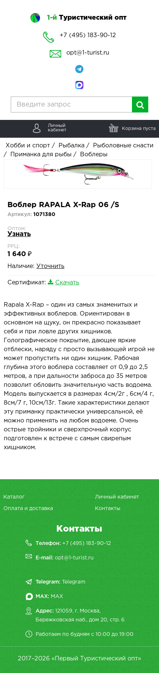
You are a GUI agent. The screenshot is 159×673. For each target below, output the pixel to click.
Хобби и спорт (28, 145)
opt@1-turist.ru (87, 53)
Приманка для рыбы (41, 154)
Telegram (73, 582)
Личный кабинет (117, 497)
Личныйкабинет (57, 128)
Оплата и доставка (28, 508)
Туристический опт (86, 18)
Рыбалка (72, 145)
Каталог (13, 497)
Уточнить (50, 266)
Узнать (19, 234)
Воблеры (93, 154)
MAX (57, 596)
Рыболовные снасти (123, 145)
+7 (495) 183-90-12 (86, 543)
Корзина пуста (139, 129)
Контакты (107, 508)
